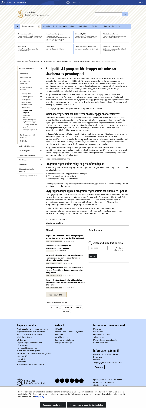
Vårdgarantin (22, 340)
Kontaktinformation (112, 26)
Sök (125, 14)
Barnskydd (21, 361)
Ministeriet (96, 26)
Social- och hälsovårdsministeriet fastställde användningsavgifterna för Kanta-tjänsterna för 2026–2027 (65, 282)
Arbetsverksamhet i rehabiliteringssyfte (34, 353)
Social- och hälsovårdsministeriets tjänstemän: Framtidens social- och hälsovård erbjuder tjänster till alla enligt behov (65, 257)
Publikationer (82, 26)
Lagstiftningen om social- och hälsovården (29, 343)
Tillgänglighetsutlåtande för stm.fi (108, 362)
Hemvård (21, 359)
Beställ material (61, 337)
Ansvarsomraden (29, 26)
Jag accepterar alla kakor (53, 405)
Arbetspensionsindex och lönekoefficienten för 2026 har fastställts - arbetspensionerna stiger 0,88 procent (65, 270)
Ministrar (97, 329)
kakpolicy (39, 396)
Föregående (67, 307)
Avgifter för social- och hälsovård (31, 331)
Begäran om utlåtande (64, 340)
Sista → (66, 311)
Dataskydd (97, 357)
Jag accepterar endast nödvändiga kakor (86, 405)
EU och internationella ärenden (26, 170)
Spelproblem (96, 61)
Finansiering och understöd (28, 176)
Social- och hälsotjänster (27, 146)
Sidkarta (96, 359)
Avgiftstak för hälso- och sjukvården (32, 329)
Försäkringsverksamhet (27, 155)
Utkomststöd (22, 356)
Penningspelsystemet (30, 130)
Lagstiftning (24, 73)
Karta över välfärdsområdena (29, 334)
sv (41, 61)
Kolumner (59, 334)
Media (141, 2)
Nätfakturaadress (100, 342)
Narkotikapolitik (27, 97)
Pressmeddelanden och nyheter (69, 331)
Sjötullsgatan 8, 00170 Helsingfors (108, 379)
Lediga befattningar (63, 342)
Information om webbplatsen (105, 354)
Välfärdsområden (24, 337)
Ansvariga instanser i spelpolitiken (30, 126)
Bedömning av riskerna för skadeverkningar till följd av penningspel (29, 118)
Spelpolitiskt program (27, 111)
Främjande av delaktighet (25, 82)
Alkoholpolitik (26, 94)
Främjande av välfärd (64, 61)
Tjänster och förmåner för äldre (30, 364)
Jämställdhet (23, 164)
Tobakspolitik (26, 99)
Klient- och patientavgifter (28, 350)
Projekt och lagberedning (63, 26)
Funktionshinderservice (27, 348)
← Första (54, 307)
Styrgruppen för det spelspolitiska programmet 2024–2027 (76, 108)
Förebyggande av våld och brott (27, 136)
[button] (56, 294)
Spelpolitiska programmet (58, 158)
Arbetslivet (23, 160)
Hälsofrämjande (25, 77)
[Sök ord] (98, 248)
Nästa (78, 307)
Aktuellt (46, 26)
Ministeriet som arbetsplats (105, 340)
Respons (99, 367)
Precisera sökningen (119, 249)
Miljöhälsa (23, 141)
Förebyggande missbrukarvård (26, 103)
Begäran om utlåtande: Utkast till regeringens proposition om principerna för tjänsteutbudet (65, 236)
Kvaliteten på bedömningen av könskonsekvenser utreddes (58, 246)
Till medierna (98, 337)
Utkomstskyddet (24, 151)
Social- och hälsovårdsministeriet (28, 61)
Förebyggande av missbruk (81, 61)
